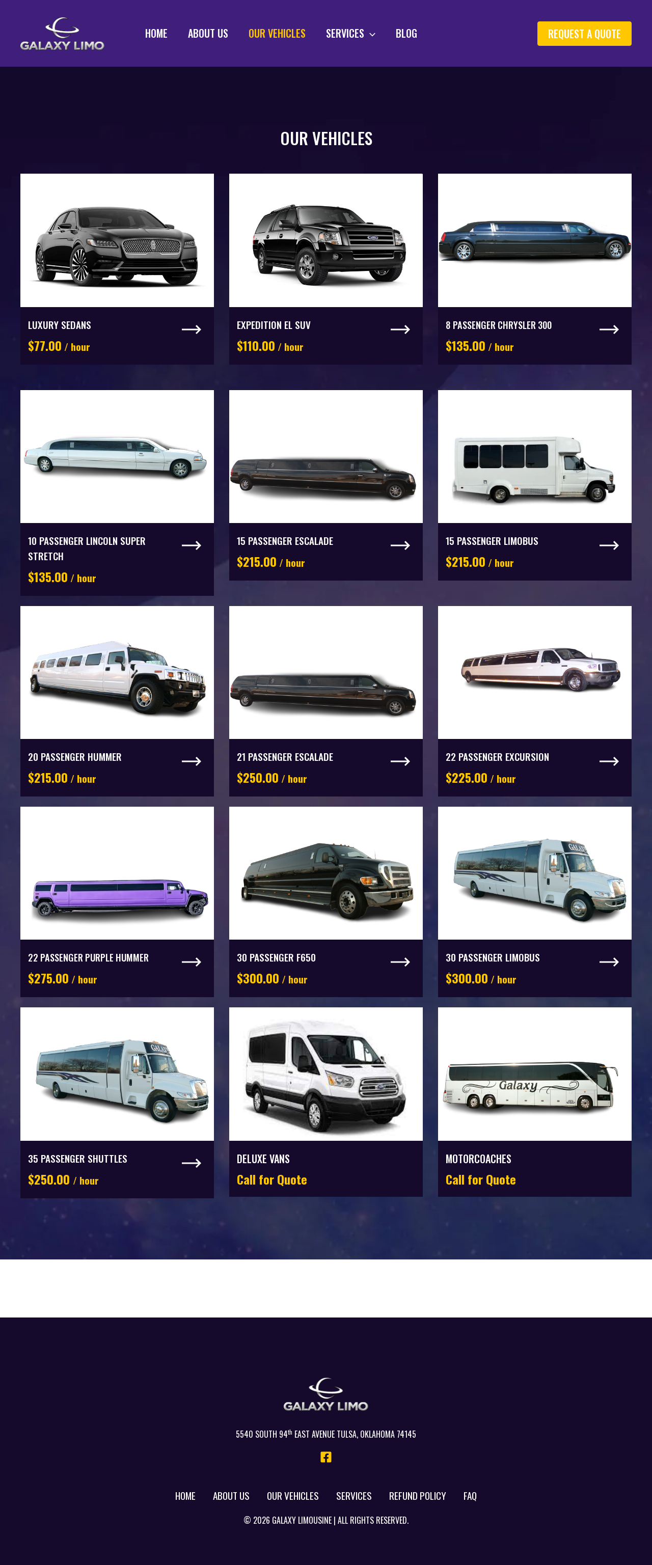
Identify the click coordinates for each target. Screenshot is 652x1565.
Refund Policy (418, 1496)
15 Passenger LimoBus (494, 559)
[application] (344, 33)
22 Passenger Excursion (499, 785)
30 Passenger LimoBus (495, 995)
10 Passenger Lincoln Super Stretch (90, 567)
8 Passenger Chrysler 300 (504, 334)
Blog (376, 33)
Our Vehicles (256, 33)
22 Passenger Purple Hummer (93, 995)
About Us (193, 33)
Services (325, 33)
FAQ (470, 1496)
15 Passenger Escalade (287, 559)
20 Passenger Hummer (76, 785)
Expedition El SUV (275, 334)
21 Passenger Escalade (287, 785)
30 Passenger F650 (278, 995)
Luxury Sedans (60, 334)
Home (146, 33)
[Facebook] (326, 1457)
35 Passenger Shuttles (79, 1206)
